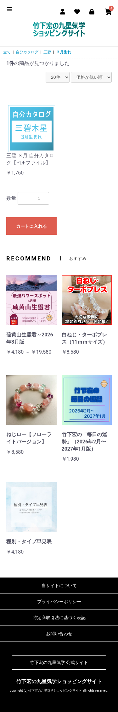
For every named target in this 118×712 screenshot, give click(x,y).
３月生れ (63, 52)
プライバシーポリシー (59, 601)
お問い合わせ (59, 633)
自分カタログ (27, 52)
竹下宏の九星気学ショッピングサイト (59, 681)
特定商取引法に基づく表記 (59, 617)
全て (7, 52)
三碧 (47, 52)
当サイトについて (59, 585)
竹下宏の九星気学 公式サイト (59, 662)
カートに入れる (31, 226)
